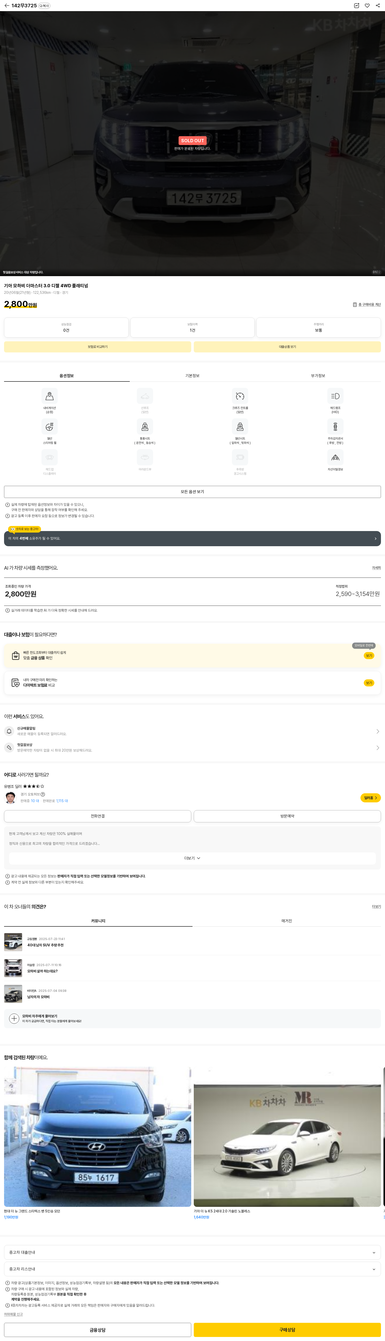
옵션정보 (67, 375)
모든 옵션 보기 (192, 491)
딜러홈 (368, 798)
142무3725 (31, 6)
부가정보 (318, 375)
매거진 (287, 921)
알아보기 (192, 655)
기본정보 (192, 375)
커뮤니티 (98, 921)
